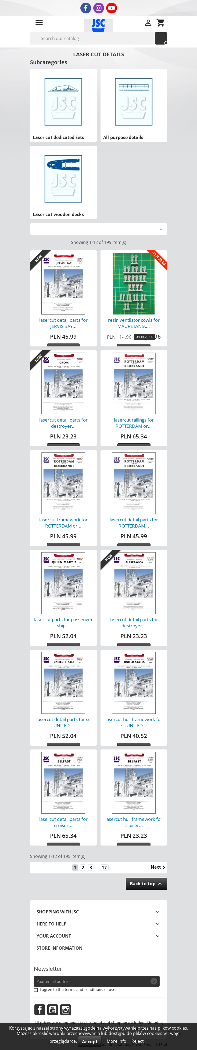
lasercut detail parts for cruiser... (63, 822)
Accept (90, 1041)
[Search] (98, 38)
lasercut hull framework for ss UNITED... (133, 722)
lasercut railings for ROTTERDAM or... (134, 423)
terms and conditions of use (90, 989)
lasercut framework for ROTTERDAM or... (63, 523)
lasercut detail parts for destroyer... (63, 423)
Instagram (65, 1009)
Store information (60, 948)
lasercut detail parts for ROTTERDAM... (134, 523)
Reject (137, 1041)
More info (117, 1041)
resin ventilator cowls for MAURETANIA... (134, 323)
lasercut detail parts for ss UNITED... (63, 722)
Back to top (146, 883)
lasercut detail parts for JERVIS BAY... (63, 323)
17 (104, 867)
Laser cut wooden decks (58, 214)
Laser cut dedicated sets (58, 137)
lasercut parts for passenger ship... (63, 622)
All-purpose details (123, 137)
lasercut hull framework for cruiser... (133, 822)
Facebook (39, 1009)
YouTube (52, 1009)
